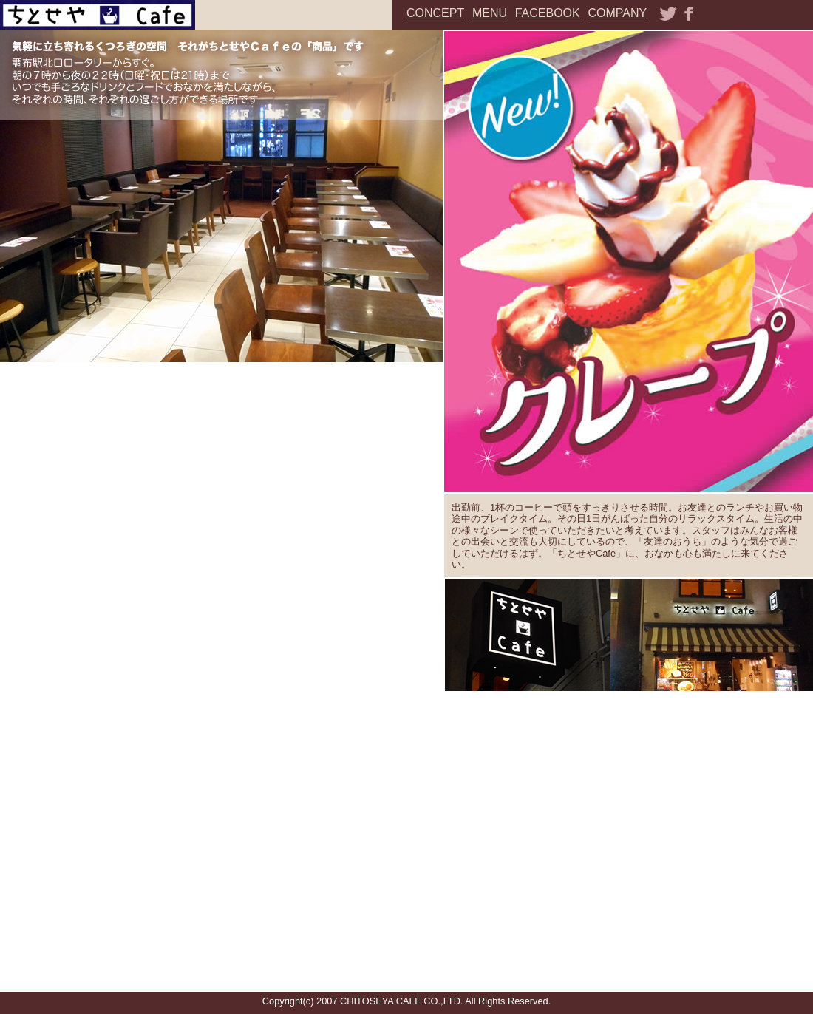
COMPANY (617, 13)
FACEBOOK (547, 13)
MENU (489, 13)
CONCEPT (435, 13)
